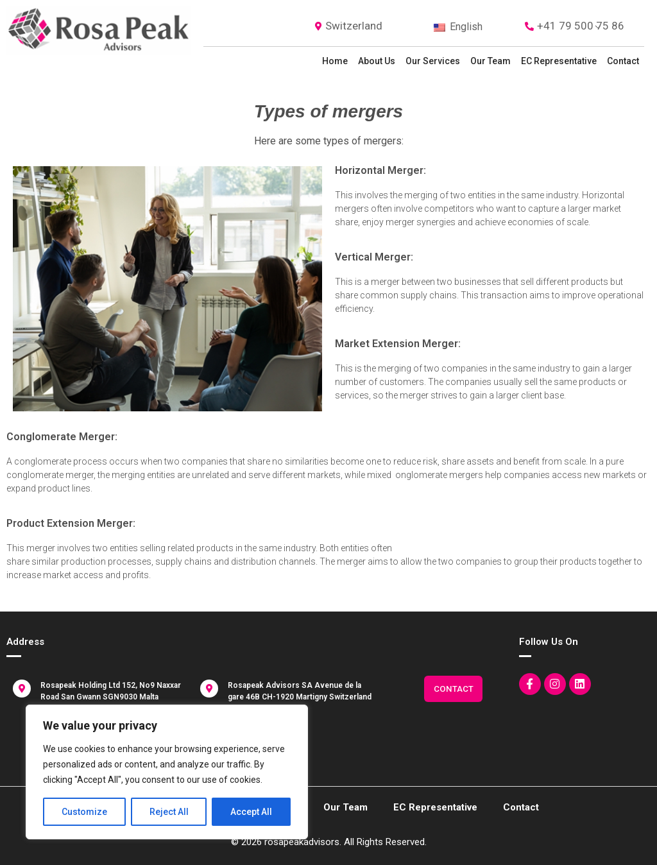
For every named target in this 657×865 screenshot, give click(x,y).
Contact (623, 61)
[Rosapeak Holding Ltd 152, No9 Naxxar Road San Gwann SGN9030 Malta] (22, 689)
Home (335, 61)
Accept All (251, 812)
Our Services (432, 61)
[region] (167, 772)
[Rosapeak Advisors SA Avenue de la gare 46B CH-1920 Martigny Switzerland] (209, 689)
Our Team (490, 61)
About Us (376, 61)
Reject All (169, 812)
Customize (84, 812)
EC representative (559, 61)
